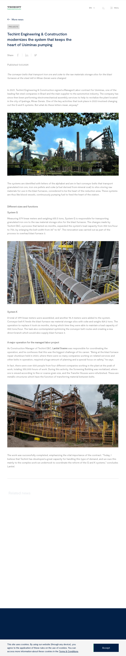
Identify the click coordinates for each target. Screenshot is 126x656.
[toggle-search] (103, 8)
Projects (13, 27)
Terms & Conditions (68, 651)
